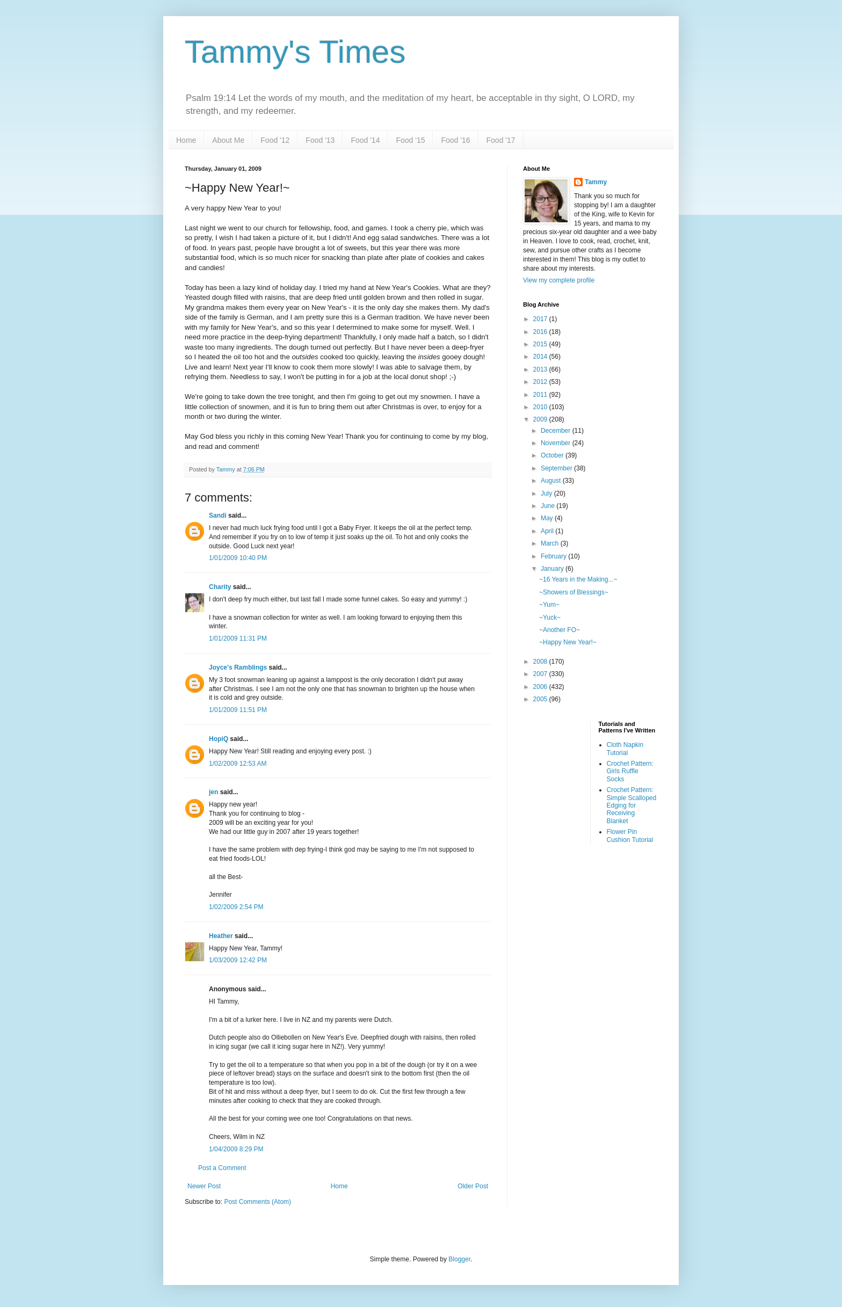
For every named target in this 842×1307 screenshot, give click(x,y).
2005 (541, 699)
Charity (220, 587)
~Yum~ (549, 604)
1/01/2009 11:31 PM (238, 638)
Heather (221, 936)
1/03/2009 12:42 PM (238, 960)
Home (186, 140)
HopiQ (218, 739)
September (557, 468)
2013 (541, 369)
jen (213, 792)
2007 (541, 674)
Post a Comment (222, 1168)
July (547, 493)
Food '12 (274, 140)
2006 (541, 687)
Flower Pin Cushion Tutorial (630, 835)
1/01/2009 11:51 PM (238, 710)
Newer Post (204, 1186)
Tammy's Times (295, 52)
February (554, 556)
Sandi (218, 515)
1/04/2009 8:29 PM (236, 1149)
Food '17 (501, 140)
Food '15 (410, 140)
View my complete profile (558, 280)
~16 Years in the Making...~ (578, 579)
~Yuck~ (550, 617)
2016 (541, 332)
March (551, 543)
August (552, 480)
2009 (541, 419)
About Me (228, 140)
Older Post (473, 1186)
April (548, 531)
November (556, 443)
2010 (541, 407)
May (548, 518)
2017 (541, 319)
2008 (541, 661)
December (556, 430)
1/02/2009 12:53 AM (237, 763)
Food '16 (455, 140)
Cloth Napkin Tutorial (625, 748)
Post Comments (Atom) (257, 1202)
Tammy (596, 182)
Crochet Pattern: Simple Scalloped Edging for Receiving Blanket (632, 805)
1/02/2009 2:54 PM (236, 907)
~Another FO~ (559, 630)
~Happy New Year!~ (568, 642)
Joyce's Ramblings (238, 667)
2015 (541, 344)
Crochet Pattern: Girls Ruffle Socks (630, 771)
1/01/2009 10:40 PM (238, 558)
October (553, 455)
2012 (541, 382)
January (553, 568)
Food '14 (365, 140)
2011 (541, 394)
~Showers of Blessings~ (573, 592)
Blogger (459, 1259)
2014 (541, 356)
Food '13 (320, 140)
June (548, 506)
